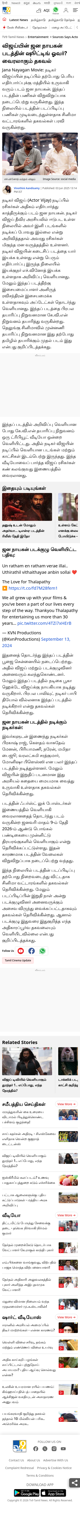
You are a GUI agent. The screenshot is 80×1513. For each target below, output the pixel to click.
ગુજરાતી (58, 3)
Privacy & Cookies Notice (54, 1466)
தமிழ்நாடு (38, 20)
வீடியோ (11, 1213)
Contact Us (16, 1458)
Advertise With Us (55, 1458)
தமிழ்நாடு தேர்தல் (61, 20)
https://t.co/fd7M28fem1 (33, 586)
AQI (46, 10)
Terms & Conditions (40, 1473)
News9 (16, 3)
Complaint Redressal (19, 1466)
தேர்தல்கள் (39, 27)
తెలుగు (37, 3)
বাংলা (68, 3)
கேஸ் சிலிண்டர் (17, 27)
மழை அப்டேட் (62, 27)
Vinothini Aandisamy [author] (27, 188)
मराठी (47, 3)
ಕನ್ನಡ (26, 3)
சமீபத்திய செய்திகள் (23, 1102)
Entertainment (38, 37)
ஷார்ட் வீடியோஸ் (21, 1315)
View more (66, 1102)
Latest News (18, 20)
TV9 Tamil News (13, 37)
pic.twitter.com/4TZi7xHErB (44, 621)
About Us (33, 1458)
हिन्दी (5, 3)
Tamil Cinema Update (18, 958)
